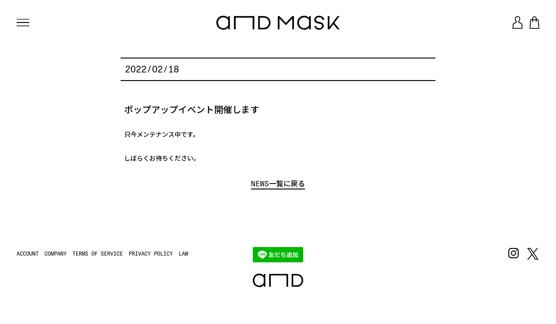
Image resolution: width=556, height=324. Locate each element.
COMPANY (56, 253)
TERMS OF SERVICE (97, 253)
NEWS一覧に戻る (278, 184)
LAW (183, 253)
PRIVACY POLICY (151, 253)
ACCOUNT (28, 253)
